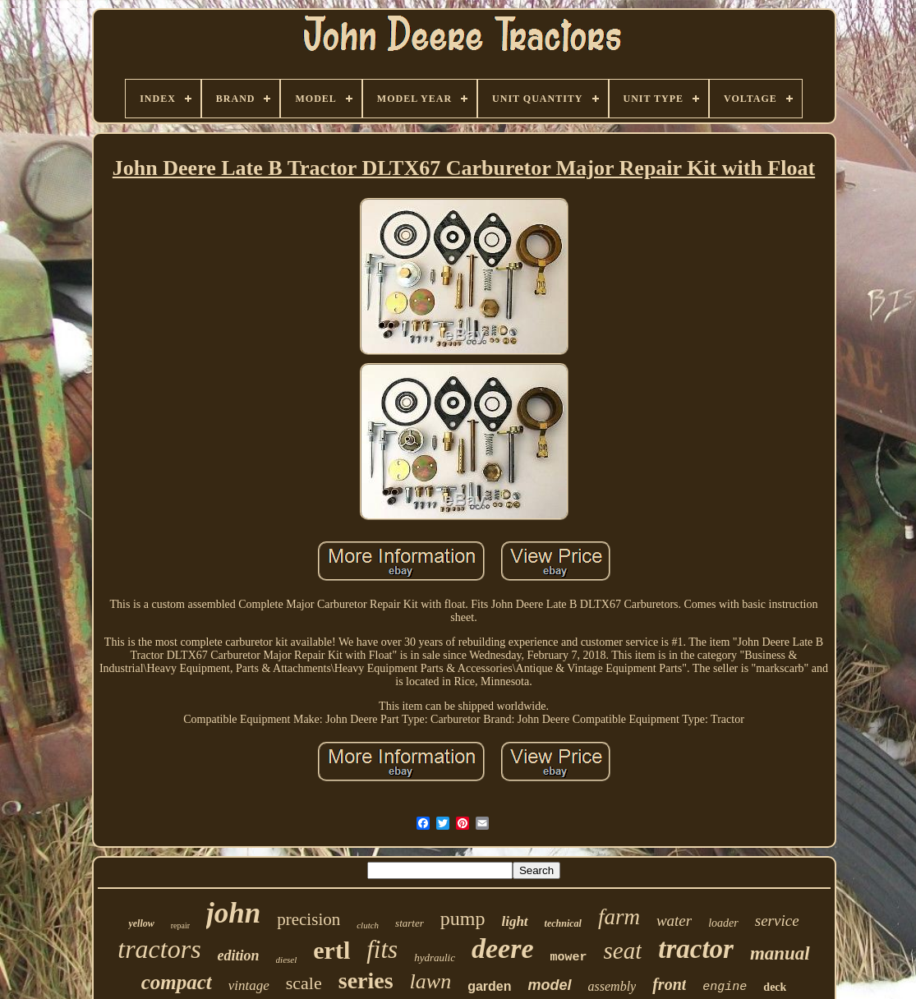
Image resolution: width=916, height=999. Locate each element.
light (514, 921)
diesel (286, 959)
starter (409, 923)
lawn (431, 981)
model (550, 985)
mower (568, 957)
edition (239, 955)
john (233, 913)
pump (463, 918)
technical (563, 923)
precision (308, 919)
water (674, 920)
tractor (696, 949)
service (777, 920)
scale (304, 983)
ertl (331, 950)
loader (723, 923)
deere (503, 948)
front (669, 984)
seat (623, 950)
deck (774, 987)
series (366, 980)
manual (780, 953)
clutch (368, 925)
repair (180, 925)
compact (176, 982)
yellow (141, 923)
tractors (158, 949)
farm (619, 917)
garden (489, 986)
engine (724, 987)
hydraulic (434, 957)
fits (382, 949)
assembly (612, 986)
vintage (248, 985)
